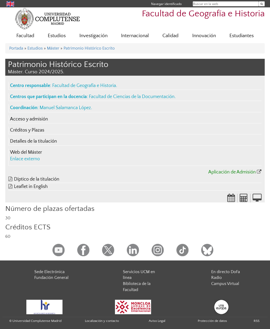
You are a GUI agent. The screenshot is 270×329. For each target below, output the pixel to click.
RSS (256, 321)
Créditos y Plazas (27, 130)
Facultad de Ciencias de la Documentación (132, 96)
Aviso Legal (157, 321)
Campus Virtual (225, 283)
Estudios (57, 35)
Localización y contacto (102, 321)
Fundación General (51, 277)
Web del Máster (26, 152)
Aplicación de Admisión (232, 172)
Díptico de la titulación (36, 179)
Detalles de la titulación (33, 141)
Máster (53, 48)
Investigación (93, 35)
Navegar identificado (166, 4)
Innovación (204, 35)
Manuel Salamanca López (65, 107)
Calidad (170, 35)
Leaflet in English (31, 186)
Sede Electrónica (49, 271)
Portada (16, 48)
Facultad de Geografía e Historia (203, 14)
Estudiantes (241, 35)
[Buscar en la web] (262, 3)
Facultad (25, 35)
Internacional (135, 35)
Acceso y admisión (29, 119)
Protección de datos (212, 321)
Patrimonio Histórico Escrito (89, 48)
